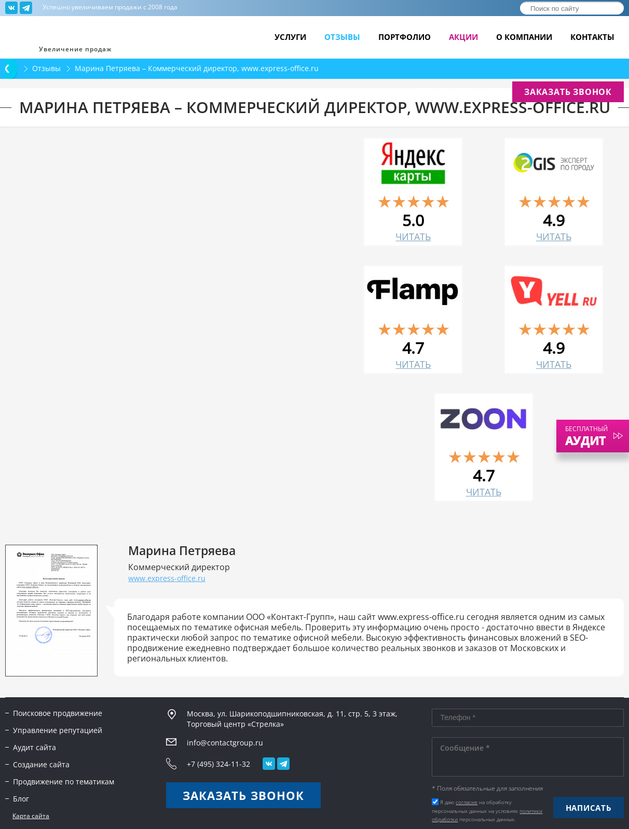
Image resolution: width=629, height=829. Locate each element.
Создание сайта (41, 764)
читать (413, 236)
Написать (589, 808)
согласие (466, 802)
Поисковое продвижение (57, 713)
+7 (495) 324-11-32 (459, 91)
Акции (463, 37)
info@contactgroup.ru (356, 92)
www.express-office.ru (167, 578)
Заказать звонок (568, 92)
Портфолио (404, 37)
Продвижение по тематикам (63, 781)
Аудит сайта (34, 747)
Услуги (290, 37)
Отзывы (342, 37)
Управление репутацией (57, 730)
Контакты (592, 37)
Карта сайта (30, 816)
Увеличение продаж (75, 48)
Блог (21, 799)
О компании (524, 37)
